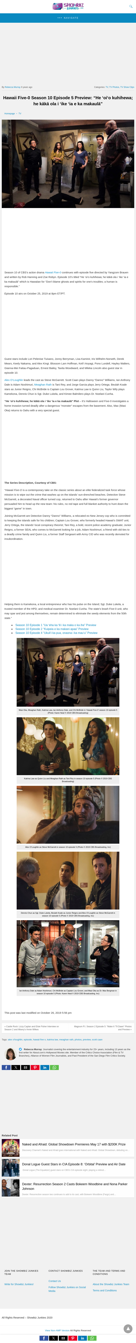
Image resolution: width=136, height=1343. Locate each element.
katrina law (52, 1039)
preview (87, 1039)
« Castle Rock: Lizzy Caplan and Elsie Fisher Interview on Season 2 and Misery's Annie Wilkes (31, 1028)
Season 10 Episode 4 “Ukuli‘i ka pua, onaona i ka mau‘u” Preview (56, 632)
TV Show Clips (127, 87)
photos (78, 1039)
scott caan (97, 1039)
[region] (68, 52)
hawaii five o (39, 1039)
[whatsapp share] (54, 1069)
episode (28, 1039)
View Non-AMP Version (57, 1330)
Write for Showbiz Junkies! (19, 1284)
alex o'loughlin (15, 1039)
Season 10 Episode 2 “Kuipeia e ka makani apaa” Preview (52, 628)
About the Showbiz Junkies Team (111, 1284)
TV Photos (114, 87)
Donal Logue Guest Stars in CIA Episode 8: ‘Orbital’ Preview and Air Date (74, 1164)
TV (107, 87)
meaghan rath (66, 1039)
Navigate (71, 18)
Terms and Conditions (105, 1290)
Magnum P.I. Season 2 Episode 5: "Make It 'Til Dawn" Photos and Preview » (103, 1028)
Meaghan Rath (43, 384)
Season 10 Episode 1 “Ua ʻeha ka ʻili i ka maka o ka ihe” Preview (55, 625)
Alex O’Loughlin (13, 379)
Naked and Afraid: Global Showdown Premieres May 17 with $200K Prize (74, 1144)
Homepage (9, 113)
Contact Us (55, 1281)
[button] (68, 18)
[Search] (130, 6)
